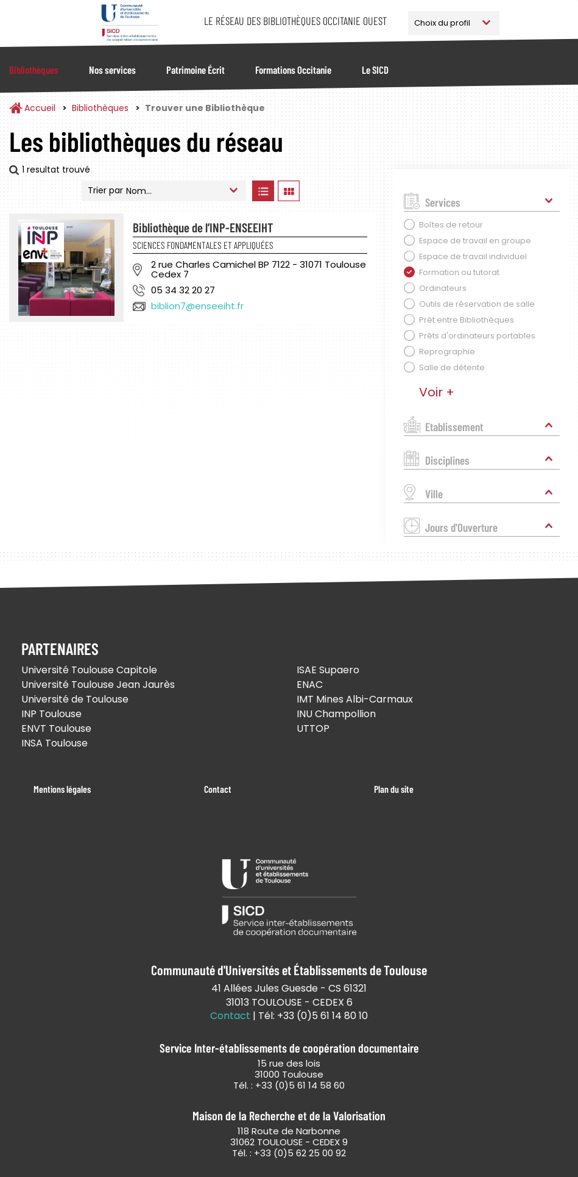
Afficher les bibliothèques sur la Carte (339, 191)
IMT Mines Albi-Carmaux (355, 699)
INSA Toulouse (54, 743)
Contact (217, 789)
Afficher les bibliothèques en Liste (263, 191)
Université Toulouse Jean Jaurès (98, 685)
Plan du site (394, 789)
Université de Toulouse (75, 699)
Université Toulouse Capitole (89, 670)
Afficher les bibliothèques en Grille (289, 191)
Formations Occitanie (293, 69)
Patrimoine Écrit (195, 69)
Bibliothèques (33, 69)
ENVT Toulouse (56, 728)
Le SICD (375, 69)
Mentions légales (62, 789)
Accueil (39, 107)
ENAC (310, 685)
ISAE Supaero (328, 670)
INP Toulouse (51, 714)
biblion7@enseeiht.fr (197, 305)
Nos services (112, 69)
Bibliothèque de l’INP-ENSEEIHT (203, 227)
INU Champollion (336, 714)
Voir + (436, 392)
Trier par (105, 190)
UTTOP (313, 728)
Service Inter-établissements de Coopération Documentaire (129, 23)
